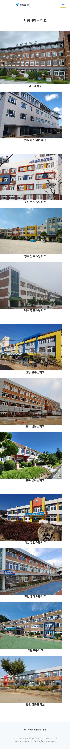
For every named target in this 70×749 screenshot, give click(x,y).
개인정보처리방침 (28, 730)
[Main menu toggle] (63, 5)
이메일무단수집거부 (40, 730)
